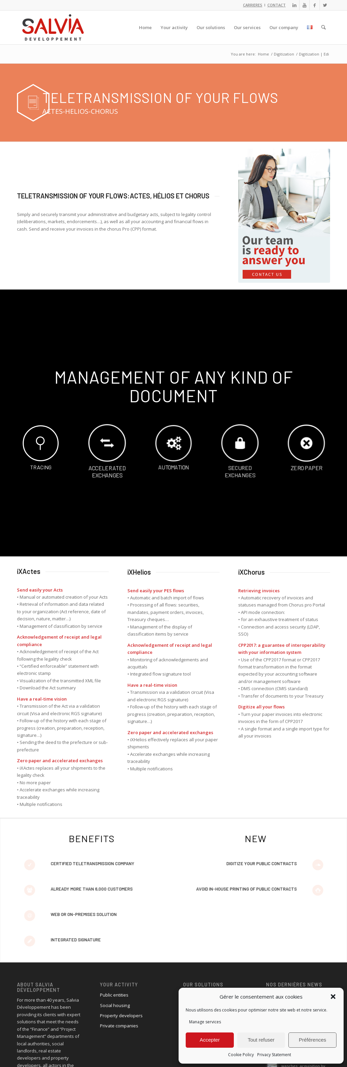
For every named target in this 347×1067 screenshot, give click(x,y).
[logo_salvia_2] (53, 27)
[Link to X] (325, 5)
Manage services (205, 1022)
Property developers (121, 1015)
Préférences (312, 1040)
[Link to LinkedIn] (294, 5)
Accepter (210, 1040)
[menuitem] (145, 27)
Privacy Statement (274, 1055)
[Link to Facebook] (315, 5)
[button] (333, 996)
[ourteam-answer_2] (284, 216)
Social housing (115, 1005)
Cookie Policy (241, 1055)
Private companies (119, 1026)
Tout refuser (261, 1040)
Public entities (114, 995)
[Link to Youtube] (304, 5)
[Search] (323, 27)
